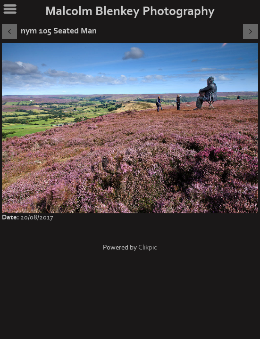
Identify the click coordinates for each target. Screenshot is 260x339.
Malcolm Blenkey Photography (130, 11)
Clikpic (147, 247)
